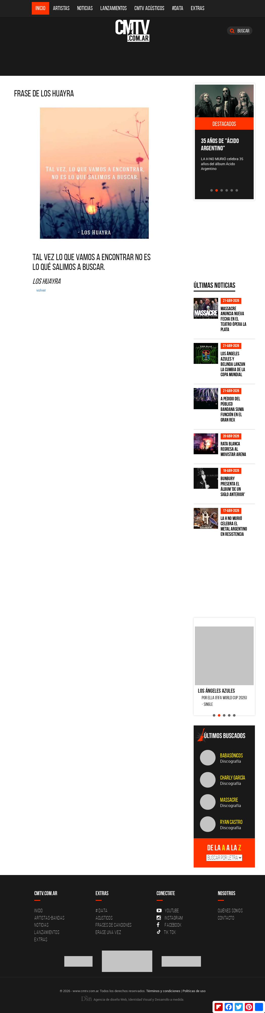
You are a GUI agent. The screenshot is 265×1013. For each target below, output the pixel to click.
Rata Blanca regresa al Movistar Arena (233, 449)
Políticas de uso (194, 991)
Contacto (226, 918)
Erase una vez (108, 932)
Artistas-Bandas (49, 918)
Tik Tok (166, 932)
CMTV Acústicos (149, 8)
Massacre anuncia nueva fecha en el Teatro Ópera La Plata (233, 319)
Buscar (239, 30)
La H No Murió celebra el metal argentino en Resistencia (234, 526)
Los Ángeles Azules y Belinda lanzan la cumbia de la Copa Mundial (233, 364)
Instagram (170, 918)
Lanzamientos (113, 8)
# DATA (102, 910)
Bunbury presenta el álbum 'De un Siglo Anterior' (233, 486)
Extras (197, 8)
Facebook (169, 925)
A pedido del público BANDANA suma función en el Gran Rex (232, 409)
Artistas (61, 8)
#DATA (177, 8)
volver (41, 290)
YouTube (168, 910)
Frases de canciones (114, 925)
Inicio (40, 8)
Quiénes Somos (230, 910)
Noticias (85, 8)
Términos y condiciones (163, 991)
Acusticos (104, 918)
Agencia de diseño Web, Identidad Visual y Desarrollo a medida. (132, 999)
